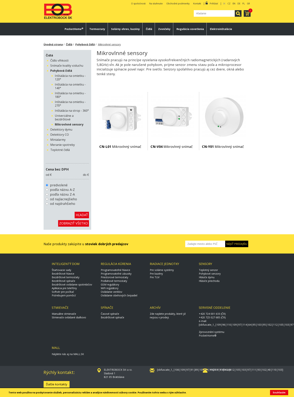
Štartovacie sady (61, 270)
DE (239, 3)
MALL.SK (78, 354)
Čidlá (149, 29)
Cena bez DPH (57, 169)
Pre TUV (154, 277)
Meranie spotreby (62, 145)
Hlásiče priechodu (209, 281)
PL (243, 3)
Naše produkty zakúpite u (86, 244)
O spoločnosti (138, 3)
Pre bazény (156, 273)
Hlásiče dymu (206, 277)
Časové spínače (110, 313)
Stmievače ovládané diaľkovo (69, 317)
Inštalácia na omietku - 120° (70, 77)
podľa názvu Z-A (62, 194)
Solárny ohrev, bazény (125, 29)
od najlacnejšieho (63, 199)
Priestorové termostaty (114, 277)
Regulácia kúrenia (116, 264)
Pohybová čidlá (85, 44)
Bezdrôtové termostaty (65, 277)
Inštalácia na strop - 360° (72, 111)
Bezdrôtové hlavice (63, 273)
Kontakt (197, 3)
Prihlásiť (214, 3)
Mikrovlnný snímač (120, 146)
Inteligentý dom (66, 264)
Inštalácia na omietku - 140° (70, 86)
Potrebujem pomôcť (64, 295)
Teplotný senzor (208, 270)
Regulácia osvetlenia (190, 29)
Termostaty (97, 29)
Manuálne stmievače (64, 313)
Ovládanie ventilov (111, 291)
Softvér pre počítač (63, 291)
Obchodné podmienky (178, 3)
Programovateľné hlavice (115, 270)
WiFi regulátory (109, 288)
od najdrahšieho (62, 203)
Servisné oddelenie (214, 307)
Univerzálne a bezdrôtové (64, 117)
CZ (229, 3)
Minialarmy (58, 140)
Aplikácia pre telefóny (64, 288)
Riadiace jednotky (164, 264)
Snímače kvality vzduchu (66, 66)
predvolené (59, 185)
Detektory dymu (61, 129)
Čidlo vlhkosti (59, 60)
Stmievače (60, 307)
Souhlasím (279, 392)
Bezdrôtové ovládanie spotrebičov (72, 284)
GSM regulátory (110, 284)
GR (248, 3)
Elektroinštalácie (221, 29)
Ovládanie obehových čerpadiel (119, 295)
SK (224, 3)
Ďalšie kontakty (56, 384)
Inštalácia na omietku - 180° (70, 95)
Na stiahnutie (156, 3)
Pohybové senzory (210, 273)
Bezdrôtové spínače (63, 281)
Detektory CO (59, 135)
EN (234, 3)
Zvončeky (164, 29)
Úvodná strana (53, 44)
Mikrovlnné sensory (109, 44)
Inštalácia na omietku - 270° (70, 104)
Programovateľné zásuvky (116, 273)
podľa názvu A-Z (62, 189)
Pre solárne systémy (162, 270)
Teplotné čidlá (60, 150)
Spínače (107, 307)
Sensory (205, 264)
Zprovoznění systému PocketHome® (211, 333)
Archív (155, 307)
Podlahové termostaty (114, 281)
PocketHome (74, 29)
